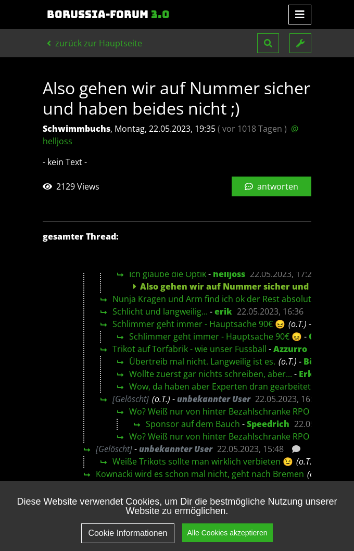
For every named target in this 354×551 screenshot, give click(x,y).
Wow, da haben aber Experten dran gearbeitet (220, 386)
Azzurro (290, 349)
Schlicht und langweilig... (160, 311)
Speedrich (268, 424)
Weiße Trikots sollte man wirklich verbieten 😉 (202, 461)
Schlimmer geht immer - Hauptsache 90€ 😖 (198, 324)
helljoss (229, 274)
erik (223, 311)
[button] (268, 43)
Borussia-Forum (108, 14)
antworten (271, 186)
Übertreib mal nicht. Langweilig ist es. (202, 361)
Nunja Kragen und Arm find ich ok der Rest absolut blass (223, 299)
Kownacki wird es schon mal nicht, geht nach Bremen (200, 474)
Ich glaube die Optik (167, 274)
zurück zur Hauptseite (94, 43)
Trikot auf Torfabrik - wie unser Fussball (189, 349)
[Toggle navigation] (299, 14)
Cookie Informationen (127, 533)
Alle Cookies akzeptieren (227, 533)
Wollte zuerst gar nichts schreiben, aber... (210, 374)
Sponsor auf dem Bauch (193, 424)
